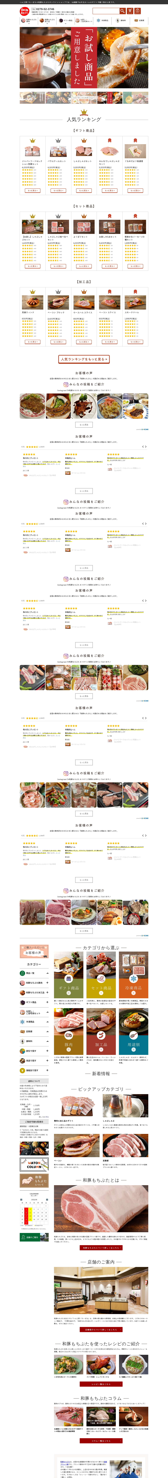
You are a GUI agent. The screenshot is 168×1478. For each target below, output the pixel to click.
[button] (145, 57)
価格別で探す (29, 1070)
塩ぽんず (32, 475)
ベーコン (58, 1160)
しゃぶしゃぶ (108, 1120)
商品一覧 (27, 973)
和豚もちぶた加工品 (32, 992)
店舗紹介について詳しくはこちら (103, 1329)
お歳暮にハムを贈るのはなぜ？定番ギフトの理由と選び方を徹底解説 (68, 1430)
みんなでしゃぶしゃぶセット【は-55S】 (85, 475)
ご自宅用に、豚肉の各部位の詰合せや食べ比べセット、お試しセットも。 (101, 978)
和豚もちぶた (65, 1462)
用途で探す (28, 1061)
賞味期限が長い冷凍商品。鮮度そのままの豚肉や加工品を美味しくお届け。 (133, 978)
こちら (46, 1117)
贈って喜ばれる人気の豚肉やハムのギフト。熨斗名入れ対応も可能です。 (68, 978)
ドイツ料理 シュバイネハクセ (97, 1377)
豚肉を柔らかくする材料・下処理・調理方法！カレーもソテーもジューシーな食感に (100, 1431)
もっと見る (84, 491)
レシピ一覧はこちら (106, 1384)
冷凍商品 (27, 1022)
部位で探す (28, 1051)
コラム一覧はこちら (106, 1440)
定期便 (106, 1160)
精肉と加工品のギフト (63, 1120)
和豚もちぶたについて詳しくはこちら (102, 1247)
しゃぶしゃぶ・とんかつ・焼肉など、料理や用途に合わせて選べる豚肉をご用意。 (133, 1036)
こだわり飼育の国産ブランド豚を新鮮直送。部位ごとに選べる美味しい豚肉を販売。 (68, 1036)
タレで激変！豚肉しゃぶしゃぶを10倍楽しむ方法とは (133, 1430)
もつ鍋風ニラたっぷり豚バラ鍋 (130, 1377)
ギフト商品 (28, 1002)
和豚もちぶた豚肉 (31, 983)
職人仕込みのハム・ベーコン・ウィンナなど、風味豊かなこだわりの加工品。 (101, 1036)
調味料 (26, 1041)
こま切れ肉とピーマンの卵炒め (65, 1377)
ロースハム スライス (121, 473)
